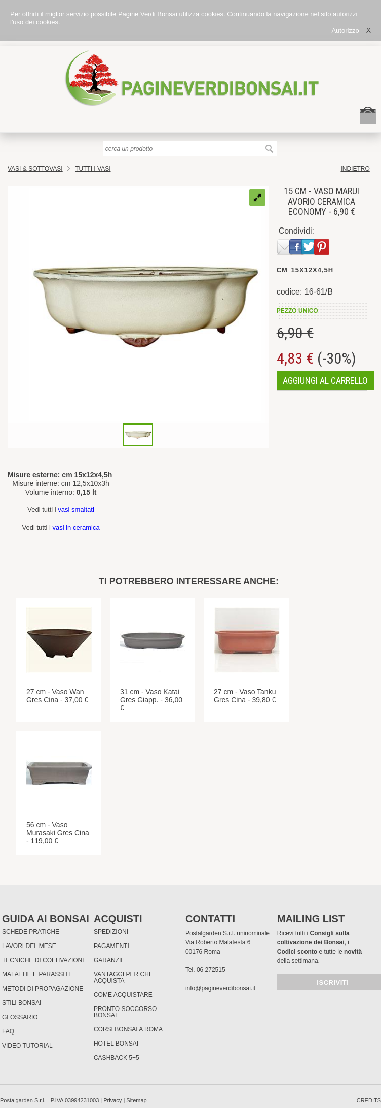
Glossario (20, 1017)
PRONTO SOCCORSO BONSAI (125, 1012)
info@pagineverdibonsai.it (220, 988)
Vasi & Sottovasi (35, 168)
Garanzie (109, 960)
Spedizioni (111, 931)
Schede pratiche (30, 931)
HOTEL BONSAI (116, 1043)
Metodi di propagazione (42, 988)
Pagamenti (111, 946)
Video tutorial (27, 1045)
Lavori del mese (29, 946)
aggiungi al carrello (325, 380)
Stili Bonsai (21, 1002)
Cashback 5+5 (116, 1057)
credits (369, 1100)
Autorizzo (345, 31)
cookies (47, 22)
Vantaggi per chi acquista (122, 977)
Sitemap (136, 1100)
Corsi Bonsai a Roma (128, 1029)
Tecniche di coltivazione (44, 960)
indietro (354, 168)
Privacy (112, 1100)
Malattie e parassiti (36, 974)
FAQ (8, 1031)
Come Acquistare (123, 994)
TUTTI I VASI (92, 168)
